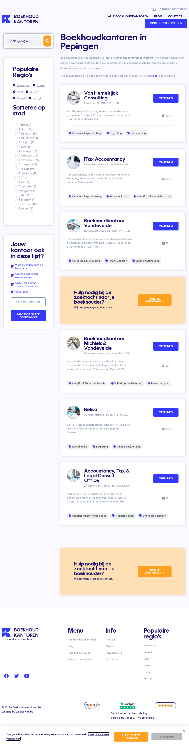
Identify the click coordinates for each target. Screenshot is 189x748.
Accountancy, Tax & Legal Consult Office (107, 476)
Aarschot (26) (28, 133)
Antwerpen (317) (29, 160)
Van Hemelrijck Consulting (101, 96)
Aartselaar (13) (28, 138)
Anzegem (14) (28, 164)
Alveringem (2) (29, 151)
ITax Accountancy (104, 159)
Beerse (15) (26, 208)
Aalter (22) (26, 129)
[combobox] (24, 40)
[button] (184, 730)
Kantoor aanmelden (173, 9)
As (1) (22, 178)
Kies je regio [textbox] (20, 41)
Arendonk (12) (28, 173)
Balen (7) (25, 195)
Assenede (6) (27, 186)
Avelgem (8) (27, 191)
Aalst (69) (25, 125)
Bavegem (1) (27, 200)
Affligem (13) (27, 142)
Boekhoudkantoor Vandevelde (104, 223)
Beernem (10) (28, 204)
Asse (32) (25, 182)
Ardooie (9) (26, 169)
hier (154, 76)
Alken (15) (25, 147)
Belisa (90, 409)
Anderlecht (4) (28, 155)
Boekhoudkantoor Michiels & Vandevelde (104, 344)
